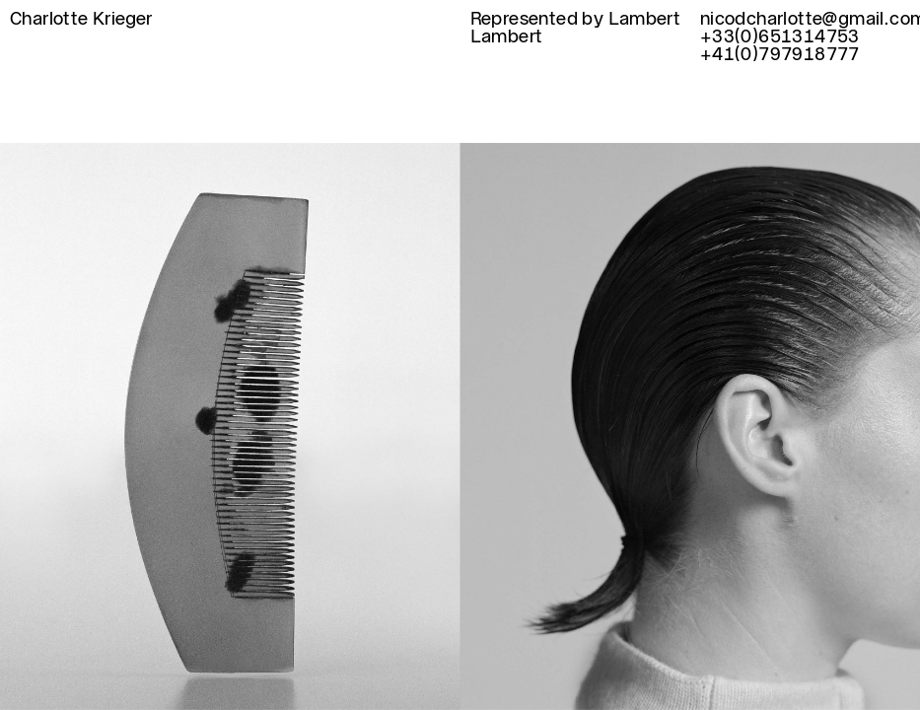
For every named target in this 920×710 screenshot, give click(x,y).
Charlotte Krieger (81, 19)
